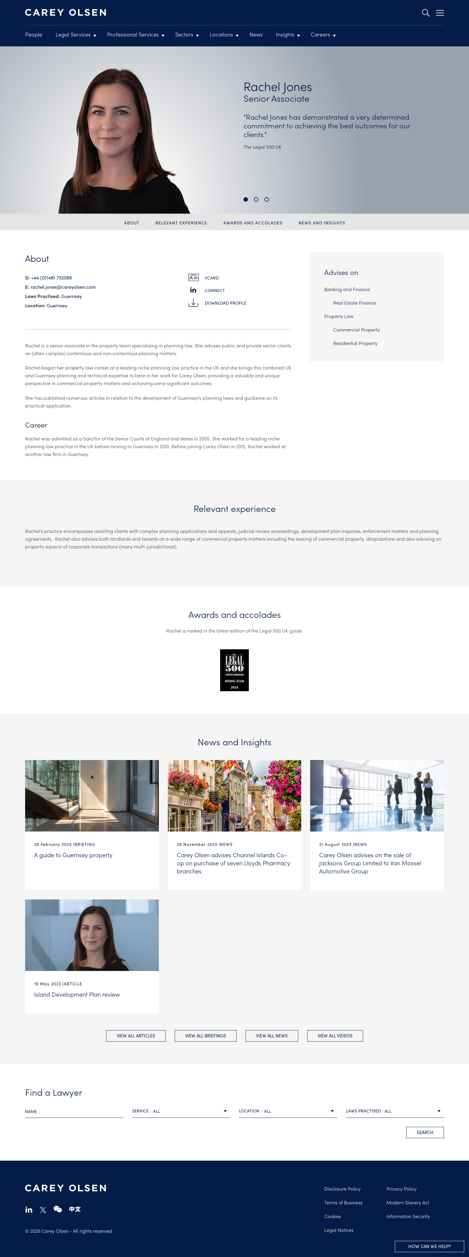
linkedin (29, 1208)
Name (31, 1110)
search (425, 1130)
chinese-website (75, 1208)
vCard (212, 278)
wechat (58, 1208)
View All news (272, 1034)
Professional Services (133, 34)
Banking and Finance (347, 289)
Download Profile (225, 303)
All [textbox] (156, 1109)
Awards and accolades (252, 223)
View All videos (335, 1034)
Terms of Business (343, 1200)
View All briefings (205, 1034)
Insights (285, 34)
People (33, 34)
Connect (215, 290)
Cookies (332, 1214)
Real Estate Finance (354, 302)
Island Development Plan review (77, 993)
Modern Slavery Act (407, 1200)
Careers (320, 34)
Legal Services (73, 34)
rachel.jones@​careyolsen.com (63, 286)
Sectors (184, 34)
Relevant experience (181, 223)
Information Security (408, 1214)
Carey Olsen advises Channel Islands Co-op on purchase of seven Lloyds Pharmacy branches (233, 862)
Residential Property (355, 343)
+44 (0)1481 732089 (51, 277)
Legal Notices (339, 1228)
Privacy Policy (401, 1187)
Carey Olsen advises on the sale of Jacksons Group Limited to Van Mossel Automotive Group (370, 862)
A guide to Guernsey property (73, 854)
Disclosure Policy (342, 1187)
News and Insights (322, 223)
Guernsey (71, 296)
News (256, 34)
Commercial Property (356, 329)
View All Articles (136, 1034)
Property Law (339, 316)
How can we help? (429, 1246)
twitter (43, 1209)
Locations (221, 34)
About (131, 223)
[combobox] (181, 1109)
